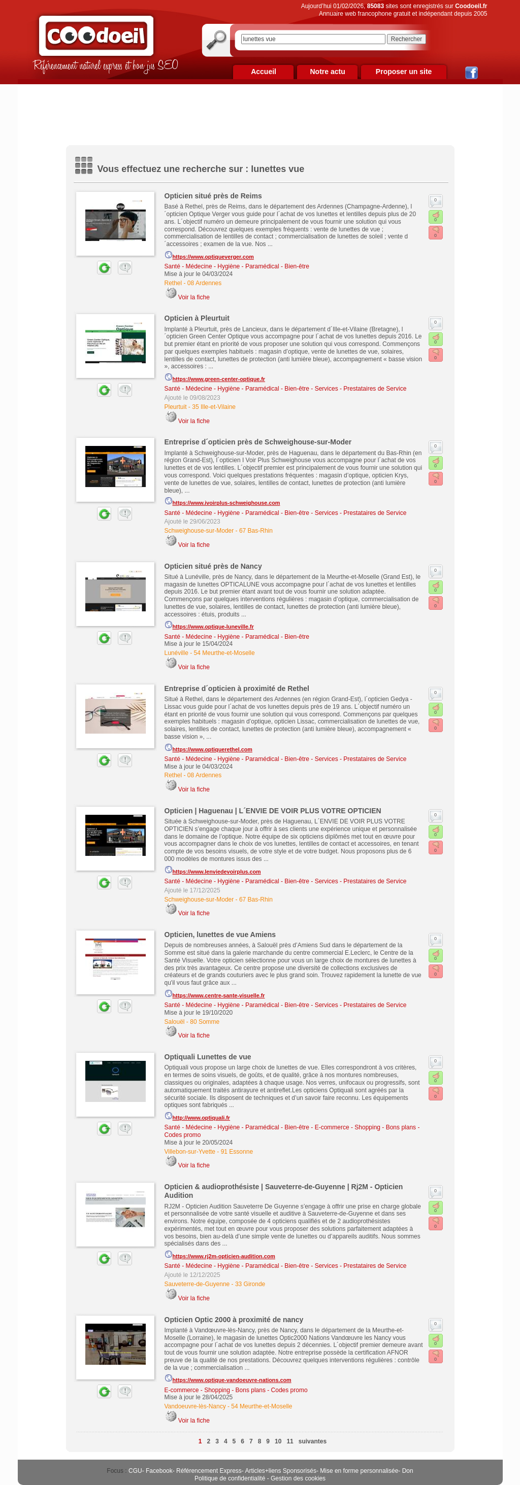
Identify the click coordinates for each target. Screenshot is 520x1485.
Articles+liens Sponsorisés (280, 1470)
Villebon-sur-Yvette (190, 1151)
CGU (135, 1470)
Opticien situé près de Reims (213, 196)
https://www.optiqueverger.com (209, 255)
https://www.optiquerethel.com (208, 747)
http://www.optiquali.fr (198, 1116)
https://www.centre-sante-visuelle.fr (215, 993)
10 (278, 1441)
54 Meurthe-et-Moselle (224, 653)
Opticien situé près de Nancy (213, 566)
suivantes (313, 1441)
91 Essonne (237, 1151)
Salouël (175, 1021)
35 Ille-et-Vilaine (214, 406)
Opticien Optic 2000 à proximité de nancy (234, 1320)
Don (407, 1470)
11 (289, 1441)
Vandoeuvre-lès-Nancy (195, 1406)
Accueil (263, 71)
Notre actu (327, 71)
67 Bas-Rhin (256, 530)
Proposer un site (404, 71)
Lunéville (176, 653)
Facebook (159, 1470)
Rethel (173, 283)
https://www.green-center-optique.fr (215, 377)
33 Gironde (250, 1284)
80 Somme (204, 1021)
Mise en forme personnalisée (359, 1470)
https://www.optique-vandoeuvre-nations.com (228, 1378)
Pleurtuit (176, 406)
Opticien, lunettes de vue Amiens (220, 934)
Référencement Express (209, 1470)
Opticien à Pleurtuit (197, 318)
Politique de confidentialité (229, 1478)
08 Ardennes (204, 283)
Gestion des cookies (298, 1478)
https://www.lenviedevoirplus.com (213, 870)
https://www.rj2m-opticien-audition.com (220, 1254)
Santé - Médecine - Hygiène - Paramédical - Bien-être (237, 266)
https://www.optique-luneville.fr (209, 625)
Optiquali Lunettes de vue (208, 1057)
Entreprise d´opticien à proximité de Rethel (237, 688)
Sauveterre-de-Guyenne (197, 1284)
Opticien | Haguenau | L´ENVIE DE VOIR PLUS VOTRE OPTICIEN (273, 811)
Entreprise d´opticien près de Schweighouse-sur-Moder (258, 442)
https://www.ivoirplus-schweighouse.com (222, 501)
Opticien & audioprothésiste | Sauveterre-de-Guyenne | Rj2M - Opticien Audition (284, 1191)
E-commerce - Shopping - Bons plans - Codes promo (236, 1390)
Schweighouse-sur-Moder (199, 530)
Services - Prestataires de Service (361, 388)
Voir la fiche (194, 297)
